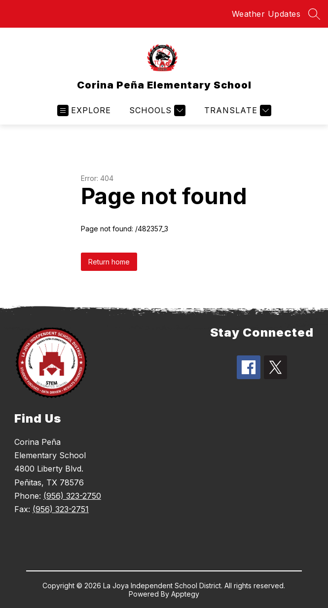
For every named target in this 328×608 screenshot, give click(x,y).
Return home (109, 262)
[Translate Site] (236, 110)
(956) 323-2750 (72, 496)
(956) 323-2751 (61, 509)
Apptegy (185, 594)
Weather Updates (266, 14)
